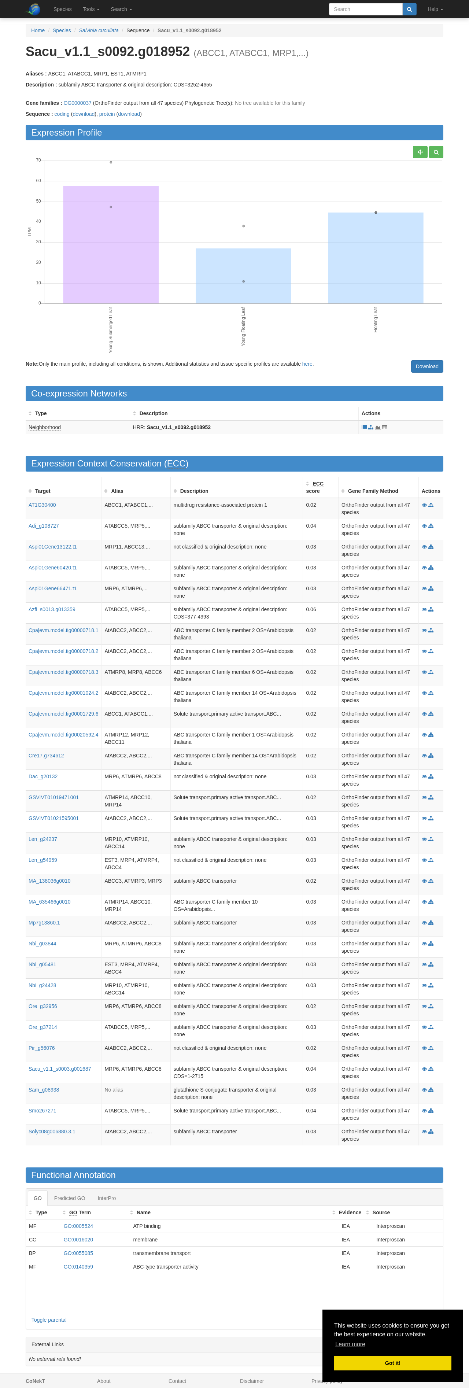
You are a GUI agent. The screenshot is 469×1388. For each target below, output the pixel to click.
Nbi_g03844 (42, 943)
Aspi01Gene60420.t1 (53, 568)
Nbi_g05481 (42, 964)
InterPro (107, 1198)
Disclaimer (252, 1381)
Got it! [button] (392, 1363)
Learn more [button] (350, 1344)
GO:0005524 (78, 1226)
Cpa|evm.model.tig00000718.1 (63, 630)
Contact (177, 1381)
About (104, 1381)
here (307, 364)
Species (62, 9)
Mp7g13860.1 (44, 923)
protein (107, 114)
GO (38, 1198)
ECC (176, 463)
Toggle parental (49, 1320)
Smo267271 (42, 1111)
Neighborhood (45, 427)
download (84, 114)
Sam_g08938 (44, 1090)
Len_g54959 (43, 860)
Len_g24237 (43, 839)
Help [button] (435, 9)
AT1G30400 (42, 505)
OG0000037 (78, 103)
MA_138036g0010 (49, 881)
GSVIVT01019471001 (54, 797)
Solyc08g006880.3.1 (52, 1131)
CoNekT (35, 1381)
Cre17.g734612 (46, 755)
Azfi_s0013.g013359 (52, 609)
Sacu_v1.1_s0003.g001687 (60, 1069)
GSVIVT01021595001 (54, 818)
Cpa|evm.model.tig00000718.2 (63, 651)
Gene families (42, 103)
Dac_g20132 (43, 776)
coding (62, 114)
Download (427, 366)
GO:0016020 (78, 1240)
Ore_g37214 (43, 1027)
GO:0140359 (78, 1267)
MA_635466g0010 (49, 902)
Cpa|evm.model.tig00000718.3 (63, 672)
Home (38, 30)
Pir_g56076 (42, 1048)
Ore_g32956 (43, 1006)
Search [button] (121, 9)
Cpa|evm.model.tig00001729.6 (63, 714)
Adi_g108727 (44, 526)
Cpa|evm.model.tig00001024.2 (63, 693)
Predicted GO (69, 1198)
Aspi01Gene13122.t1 (53, 547)
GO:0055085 (78, 1253)
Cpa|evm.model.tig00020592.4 (63, 735)
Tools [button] (91, 9)
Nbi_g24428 (42, 985)
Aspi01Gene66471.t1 (53, 588)
